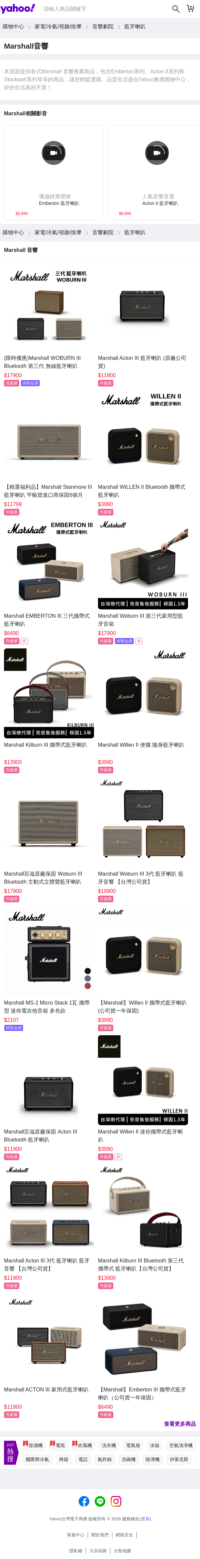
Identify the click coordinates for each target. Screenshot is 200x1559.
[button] (53, 200)
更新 (145, 1518)
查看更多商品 (180, 1424)
